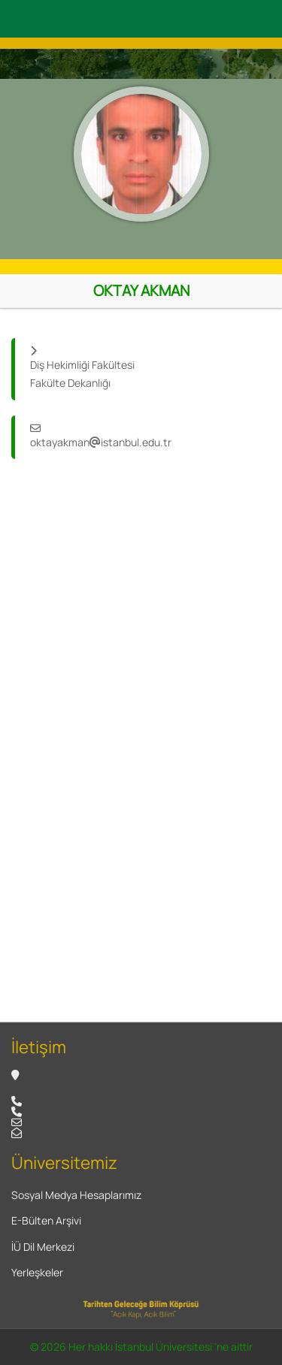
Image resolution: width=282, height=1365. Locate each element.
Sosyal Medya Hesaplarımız (76, 1195)
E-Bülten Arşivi (46, 1220)
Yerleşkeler (37, 1272)
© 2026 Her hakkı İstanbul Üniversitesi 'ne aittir (141, 1346)
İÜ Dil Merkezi (42, 1247)
